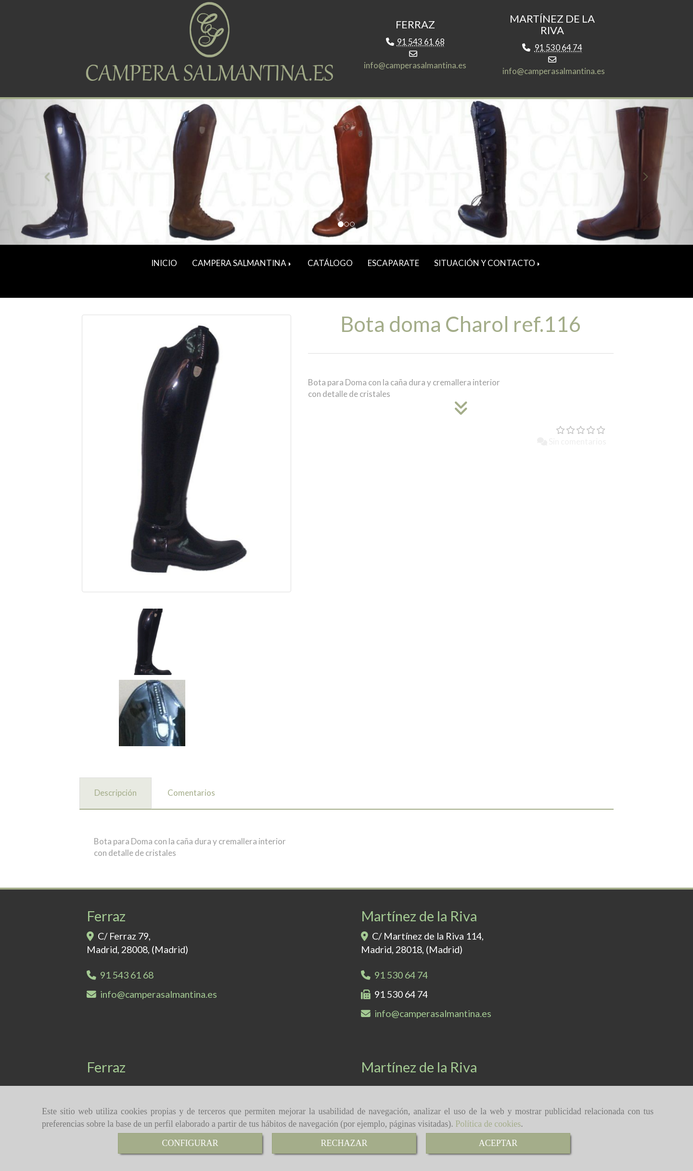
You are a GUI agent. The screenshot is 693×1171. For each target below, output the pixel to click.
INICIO (164, 266)
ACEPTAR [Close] (498, 1143)
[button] (52, 175)
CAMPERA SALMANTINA (242, 266)
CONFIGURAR (190, 1143)
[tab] (115, 725)
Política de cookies (488, 1124)
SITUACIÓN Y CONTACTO (487, 266)
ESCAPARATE (393, 266)
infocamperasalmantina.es (415, 69)
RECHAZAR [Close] (344, 1143)
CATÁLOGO (330, 266)
